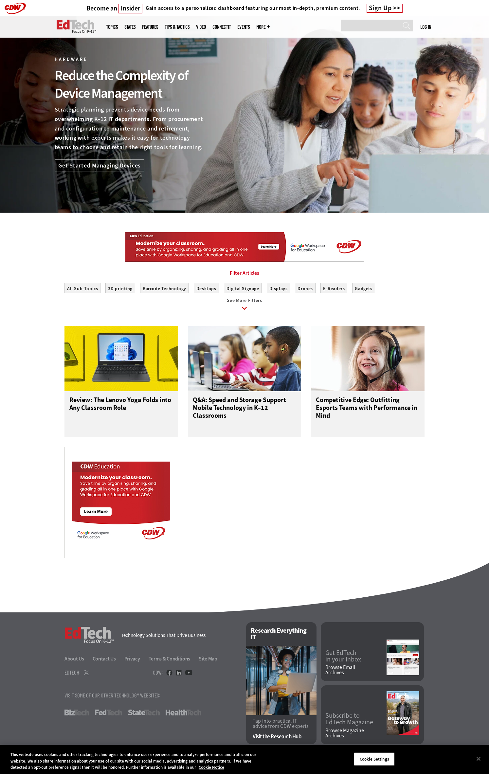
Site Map (208, 661)
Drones (305, 289)
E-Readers (334, 289)
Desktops (206, 289)
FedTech (108, 715)
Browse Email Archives (340, 673)
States (130, 27)
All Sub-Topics (82, 289)
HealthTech (183, 715)
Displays (278, 289)
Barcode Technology (164, 289)
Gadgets (363, 289)
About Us (74, 661)
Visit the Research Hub (277, 739)
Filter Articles (244, 273)
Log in (425, 27)
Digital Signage (242, 289)
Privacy (132, 661)
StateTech (144, 715)
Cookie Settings (374, 759)
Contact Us (104, 661)
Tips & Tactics (177, 27)
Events (243, 27)
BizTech (76, 715)
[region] (244, 759)
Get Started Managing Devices (99, 165)
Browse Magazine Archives (344, 736)
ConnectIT (221, 27)
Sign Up (380, 8)
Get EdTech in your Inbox (343, 658)
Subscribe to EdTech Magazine (349, 722)
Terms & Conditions (169, 661)
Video (201, 27)
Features (150, 27)
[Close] (478, 758)
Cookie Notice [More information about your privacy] (211, 767)
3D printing (120, 289)
